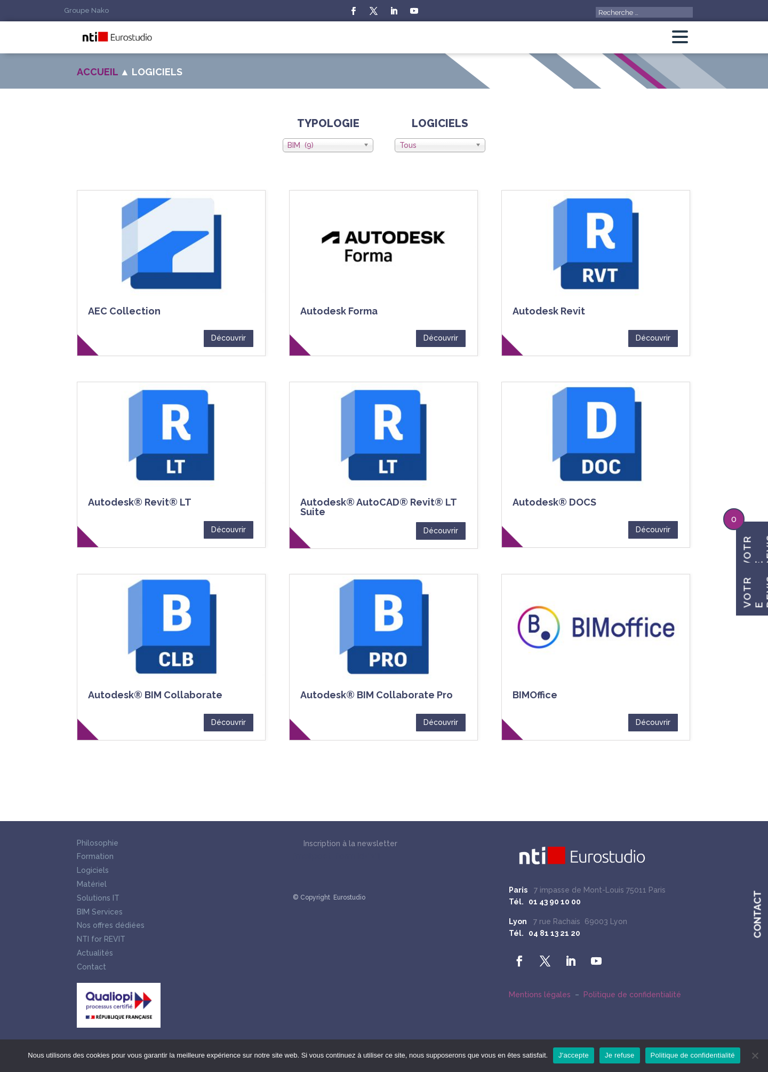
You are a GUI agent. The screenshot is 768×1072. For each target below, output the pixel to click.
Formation (95, 857)
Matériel (92, 885)
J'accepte (573, 1055)
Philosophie (97, 844)
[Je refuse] (754, 1055)
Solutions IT (98, 899)
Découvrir (228, 338)
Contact (91, 968)
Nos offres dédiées (111, 926)
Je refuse (620, 1055)
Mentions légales (540, 994)
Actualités (95, 954)
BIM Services (100, 913)
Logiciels (93, 871)
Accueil (97, 71)
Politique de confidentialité (632, 994)
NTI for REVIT (101, 940)
